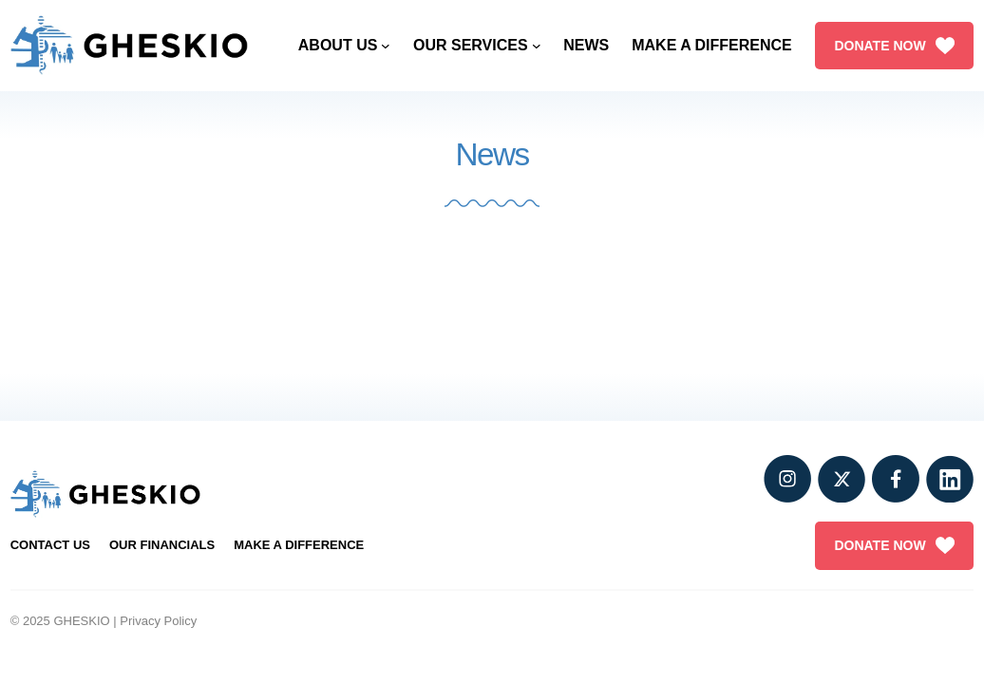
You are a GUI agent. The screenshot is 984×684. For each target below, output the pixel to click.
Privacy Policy (158, 621)
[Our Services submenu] (536, 45)
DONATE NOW (894, 45)
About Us (338, 45)
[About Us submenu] (385, 45)
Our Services (470, 45)
